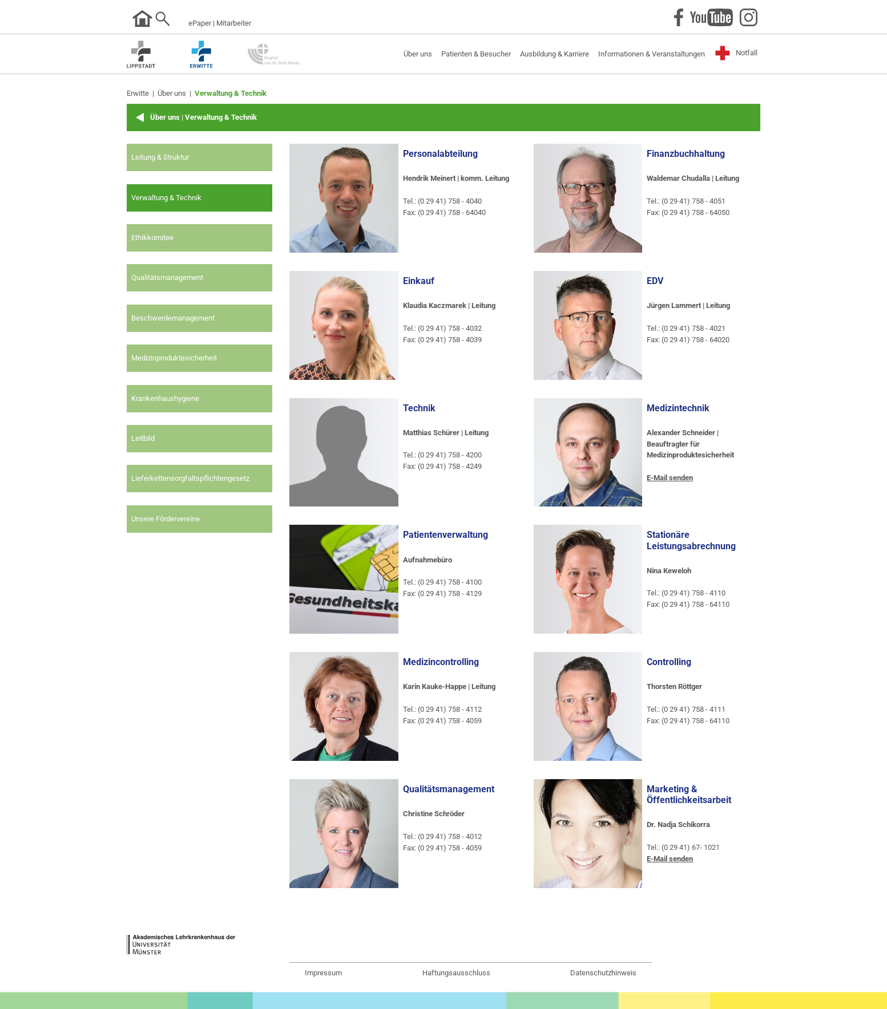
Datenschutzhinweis (603, 973)
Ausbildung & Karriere (554, 54)
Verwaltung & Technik (231, 93)
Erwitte (138, 93)
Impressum (323, 973)
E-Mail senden (670, 477)
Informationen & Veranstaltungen (651, 54)
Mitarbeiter (233, 23)
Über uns (418, 54)
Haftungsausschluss (456, 973)
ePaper (199, 23)
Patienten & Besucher (476, 54)
